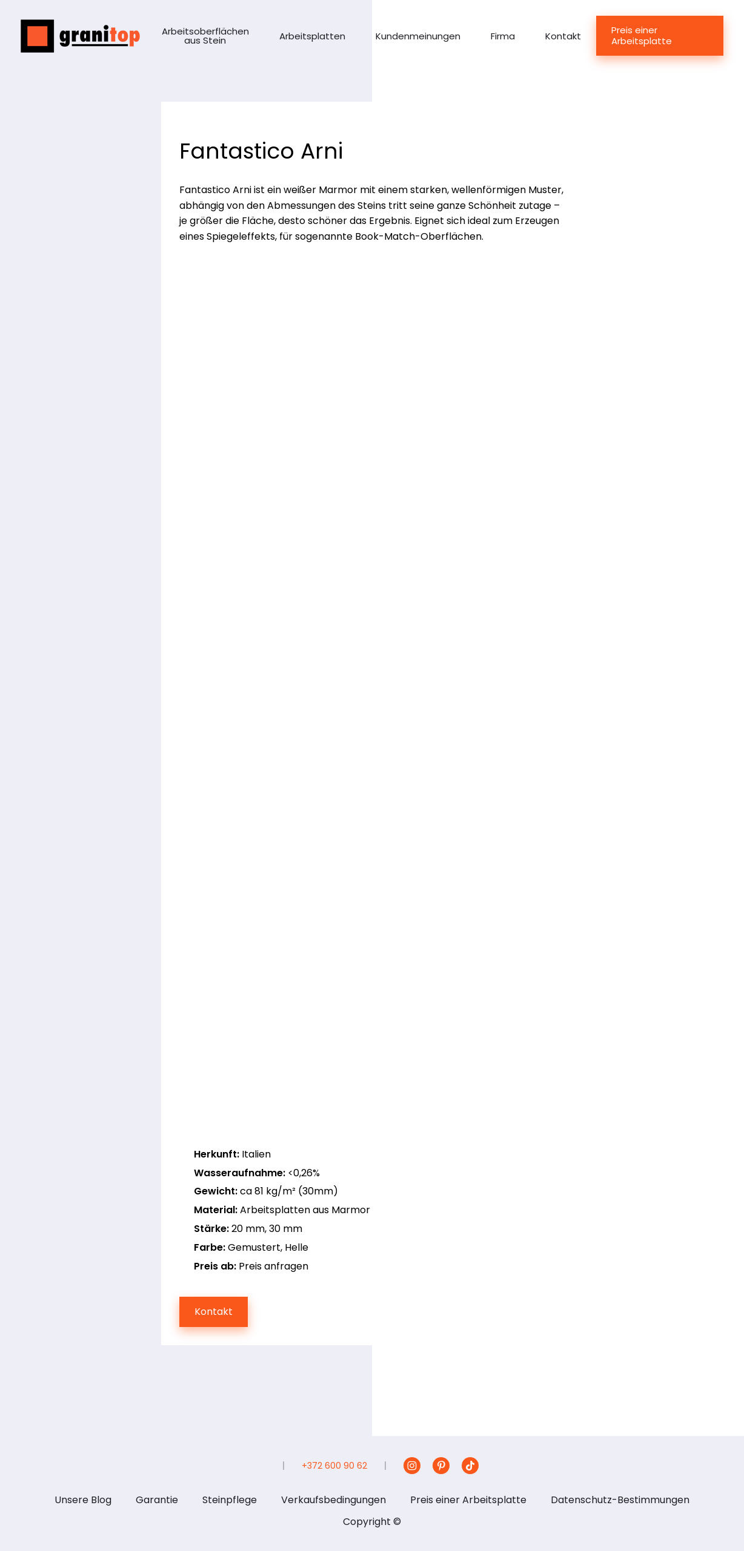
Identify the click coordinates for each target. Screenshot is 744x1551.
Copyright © (372, 1522)
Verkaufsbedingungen (333, 1500)
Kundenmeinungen (418, 36)
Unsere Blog (83, 1500)
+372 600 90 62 (334, 1466)
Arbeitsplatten (312, 36)
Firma (503, 36)
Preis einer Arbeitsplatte (641, 35)
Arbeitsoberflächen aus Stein (205, 36)
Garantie (157, 1500)
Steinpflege (229, 1500)
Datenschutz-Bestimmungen (620, 1500)
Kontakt (563, 36)
